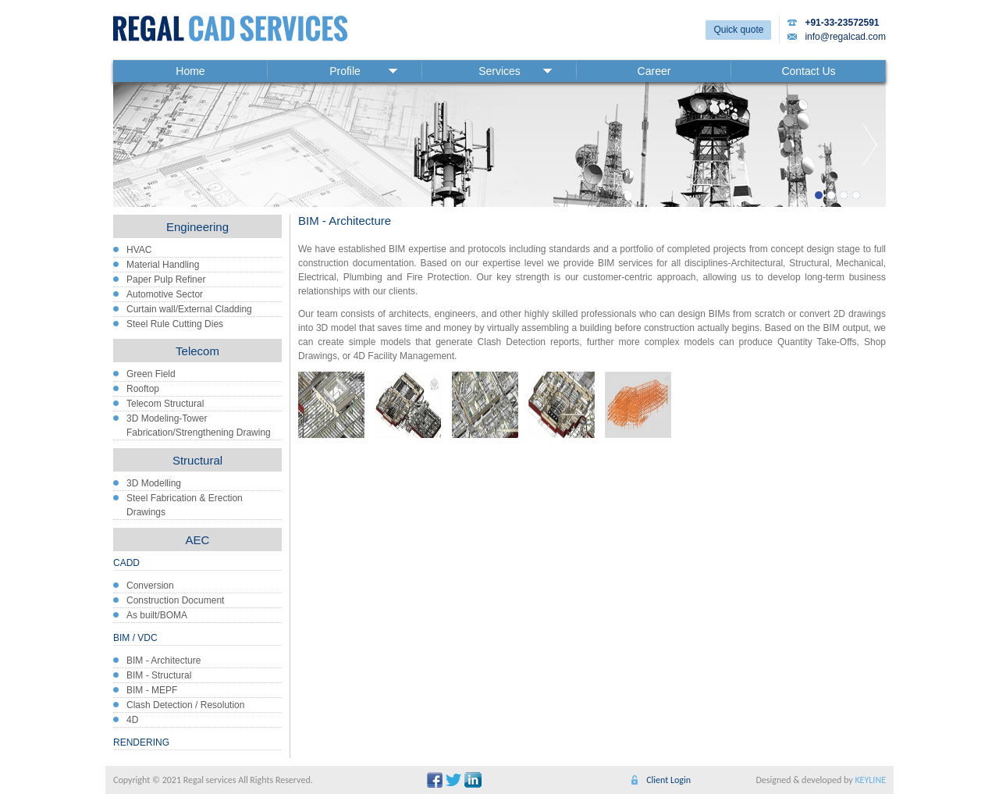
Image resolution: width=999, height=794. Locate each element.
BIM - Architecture (163, 660)
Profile (345, 71)
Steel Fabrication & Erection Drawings (184, 505)
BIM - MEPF (151, 690)
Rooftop (142, 388)
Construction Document (175, 600)
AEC (198, 540)
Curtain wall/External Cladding (189, 309)
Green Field (151, 374)
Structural (197, 460)
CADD (126, 562)
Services (499, 71)
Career (654, 71)
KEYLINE (870, 779)
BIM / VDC (135, 637)
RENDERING (141, 742)
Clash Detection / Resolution (185, 705)
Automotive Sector (164, 294)
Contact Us (808, 71)
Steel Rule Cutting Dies (174, 324)
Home (190, 71)
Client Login (668, 779)
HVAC (138, 249)
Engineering (197, 226)
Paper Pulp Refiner (165, 279)
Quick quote (738, 29)
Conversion (150, 585)
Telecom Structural (165, 403)
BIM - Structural (158, 675)
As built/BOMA (156, 615)
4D (132, 719)
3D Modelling (153, 483)
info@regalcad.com (845, 36)
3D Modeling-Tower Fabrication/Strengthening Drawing (198, 425)
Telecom (197, 351)
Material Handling (162, 264)
